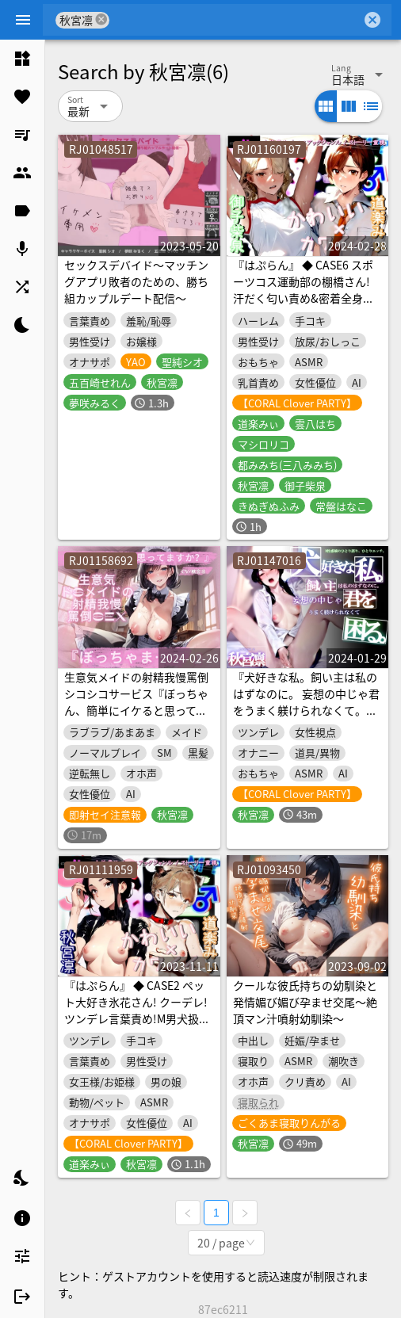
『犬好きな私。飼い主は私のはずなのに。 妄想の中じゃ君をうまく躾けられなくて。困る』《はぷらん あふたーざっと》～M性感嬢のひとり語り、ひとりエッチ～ (306, 718)
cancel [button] (101, 19)
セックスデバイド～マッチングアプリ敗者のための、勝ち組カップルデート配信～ (136, 281)
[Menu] (23, 19)
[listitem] (22, 59)
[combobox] (235, 19)
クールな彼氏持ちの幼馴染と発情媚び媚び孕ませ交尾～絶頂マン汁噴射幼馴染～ (305, 1001)
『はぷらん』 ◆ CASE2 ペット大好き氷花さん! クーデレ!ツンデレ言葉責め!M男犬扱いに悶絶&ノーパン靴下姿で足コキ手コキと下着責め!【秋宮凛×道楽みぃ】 (138, 1026)
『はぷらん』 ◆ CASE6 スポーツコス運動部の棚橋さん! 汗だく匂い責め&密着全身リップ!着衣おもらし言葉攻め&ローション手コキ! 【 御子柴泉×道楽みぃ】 (305, 306)
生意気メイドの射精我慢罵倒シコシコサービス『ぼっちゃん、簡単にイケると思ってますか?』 (136, 702)
